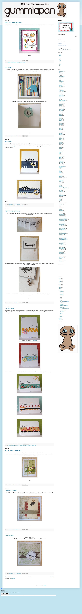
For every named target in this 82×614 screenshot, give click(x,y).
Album (60, 72)
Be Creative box (61, 76)
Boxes (60, 80)
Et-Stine (60, 152)
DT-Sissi (60, 144)
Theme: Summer (61, 244)
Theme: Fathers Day (62, 223)
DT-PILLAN (60, 139)
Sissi (59, 65)
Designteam (61, 96)
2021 (60, 278)
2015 (60, 287)
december (61, 291)
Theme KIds (61, 210)
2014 (60, 288)
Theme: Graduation (62, 229)
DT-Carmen (61, 108)
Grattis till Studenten (18, 144)
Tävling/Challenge (62, 256)
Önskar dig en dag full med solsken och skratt (26, 371)
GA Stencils (61, 161)
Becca (60, 54)
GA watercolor (61, 162)
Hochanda (60, 167)
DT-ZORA (60, 147)
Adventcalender (61, 71)
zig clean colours (61, 259)
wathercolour (61, 257)
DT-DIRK (60, 111)
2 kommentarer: (18, 529)
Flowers (60, 154)
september (62, 294)
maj (60, 298)
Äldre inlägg (52, 576)
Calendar (60, 85)
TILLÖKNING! (9, 67)
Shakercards (61, 189)
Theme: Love (34, 445)
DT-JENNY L (61, 120)
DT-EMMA (60, 115)
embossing (60, 151)
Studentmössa (26, 144)
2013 (60, 290)
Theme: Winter (61, 251)
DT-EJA (60, 113)
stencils (60, 197)
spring (60, 192)
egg (59, 149)
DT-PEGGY (61, 137)
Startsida (29, 576)
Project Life (60, 181)
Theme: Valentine (61, 248)
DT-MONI (60, 133)
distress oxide (61, 101)
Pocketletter (61, 178)
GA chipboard (61, 156)
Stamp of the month (62, 195)
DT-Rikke (60, 142)
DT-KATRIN (61, 125)
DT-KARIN (60, 123)
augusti (61, 295)
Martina (60, 60)
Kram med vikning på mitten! (13, 22)
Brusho (60, 82)
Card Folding (61, 86)
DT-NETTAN (61, 135)
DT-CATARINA (61, 109)
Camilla (60, 55)
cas (59, 89)
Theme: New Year (62, 242)
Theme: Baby (61, 213)
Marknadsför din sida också (62, 45)
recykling (60, 186)
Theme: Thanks (61, 247)
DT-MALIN (60, 129)
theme (60, 209)
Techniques (60, 204)
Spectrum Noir (61, 191)
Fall (59, 153)
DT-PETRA (60, 138)
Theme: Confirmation (62, 218)
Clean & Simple (12, 62)
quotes (60, 185)
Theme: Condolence (62, 216)
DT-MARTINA (61, 130)
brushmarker (61, 81)
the (59, 206)
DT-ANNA (60, 104)
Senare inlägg (7, 576)
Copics (60, 94)
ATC (59, 75)
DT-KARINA (61, 124)
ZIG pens (60, 261)
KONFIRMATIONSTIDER (12, 211)
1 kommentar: (18, 204)
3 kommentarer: (18, 60)
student (60, 200)
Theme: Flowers (61, 224)
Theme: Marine (61, 235)
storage (60, 199)
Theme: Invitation (61, 232)
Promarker (60, 182)
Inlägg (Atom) (13, 578)
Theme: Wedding (61, 249)
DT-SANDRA (61, 143)
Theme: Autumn (61, 211)
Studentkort (8, 141)
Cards (9, 62)
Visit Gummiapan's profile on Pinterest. (64, 49)
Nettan (60, 63)
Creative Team (61, 95)
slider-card (60, 190)
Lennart (60, 171)
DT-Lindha (60, 128)
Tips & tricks (61, 252)
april (60, 300)
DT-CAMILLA (17, 62)
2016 (60, 285)
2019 (60, 281)
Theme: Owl (61, 243)
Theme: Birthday (22, 445)
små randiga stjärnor (12, 146)
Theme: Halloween (62, 230)
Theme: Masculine (62, 237)
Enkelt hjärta (15, 24)
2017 (60, 284)
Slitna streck (44, 146)
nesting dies (61, 175)
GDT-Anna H (61, 163)
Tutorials (60, 254)
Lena (59, 59)
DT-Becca (60, 105)
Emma (60, 56)
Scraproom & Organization (63, 187)
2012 (60, 318)
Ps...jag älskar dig (34, 340)
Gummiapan (60, 43)
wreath (60, 258)
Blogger (45, 585)
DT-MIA (60, 132)
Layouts (60, 170)
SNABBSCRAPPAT (11, 490)
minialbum (60, 172)
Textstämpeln (32, 24)
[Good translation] (3, 594)
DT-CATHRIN (61, 110)
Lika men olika (9, 308)
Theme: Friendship (22, 62)
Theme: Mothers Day (62, 238)
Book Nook (60, 77)
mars (61, 313)
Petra (60, 64)
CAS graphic (61, 90)
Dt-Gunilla (60, 119)
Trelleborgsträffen (61, 253)
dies (59, 99)
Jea (59, 168)
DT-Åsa (60, 148)
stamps (60, 196)
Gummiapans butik (62, 166)
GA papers (60, 158)
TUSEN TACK (9, 535)
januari (61, 316)
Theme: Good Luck (62, 228)
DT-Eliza (60, 114)
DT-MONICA (61, 134)
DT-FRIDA (60, 118)
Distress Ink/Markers (62, 100)
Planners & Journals (62, 177)
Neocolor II (60, 173)
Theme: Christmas (62, 215)
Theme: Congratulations (63, 219)
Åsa (59, 66)
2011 (60, 319)
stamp (60, 194)
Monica (60, 61)
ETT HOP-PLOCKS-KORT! (13, 450)
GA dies (60, 157)
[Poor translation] (7, 594)
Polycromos (61, 180)
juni (60, 297)
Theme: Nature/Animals (63, 239)
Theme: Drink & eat (62, 220)
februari (61, 314)
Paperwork (60, 176)
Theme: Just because (28, 445)
